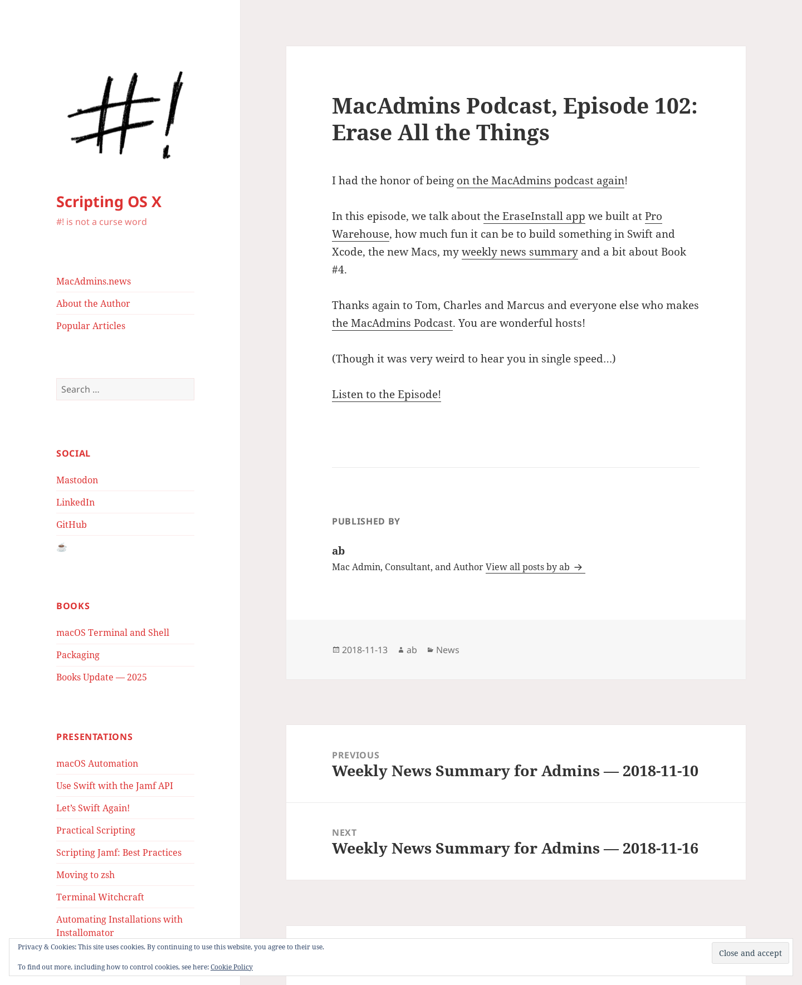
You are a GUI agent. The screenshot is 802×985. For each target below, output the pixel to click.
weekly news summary (520, 251)
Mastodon (77, 480)
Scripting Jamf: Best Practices (119, 852)
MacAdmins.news (93, 281)
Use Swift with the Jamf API (114, 786)
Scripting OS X (109, 201)
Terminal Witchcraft (100, 897)
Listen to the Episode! (386, 394)
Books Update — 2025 (101, 677)
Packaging (78, 655)
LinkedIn (75, 502)
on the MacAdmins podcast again (540, 180)
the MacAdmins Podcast (392, 323)
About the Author (93, 303)
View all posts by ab (529, 567)
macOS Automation (97, 763)
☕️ (61, 547)
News (447, 650)
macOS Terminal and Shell (112, 632)
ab (412, 650)
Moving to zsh (85, 875)
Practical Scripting (95, 830)
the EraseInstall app (534, 216)
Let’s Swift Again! (93, 808)
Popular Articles (90, 326)
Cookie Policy (232, 967)
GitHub (71, 524)
